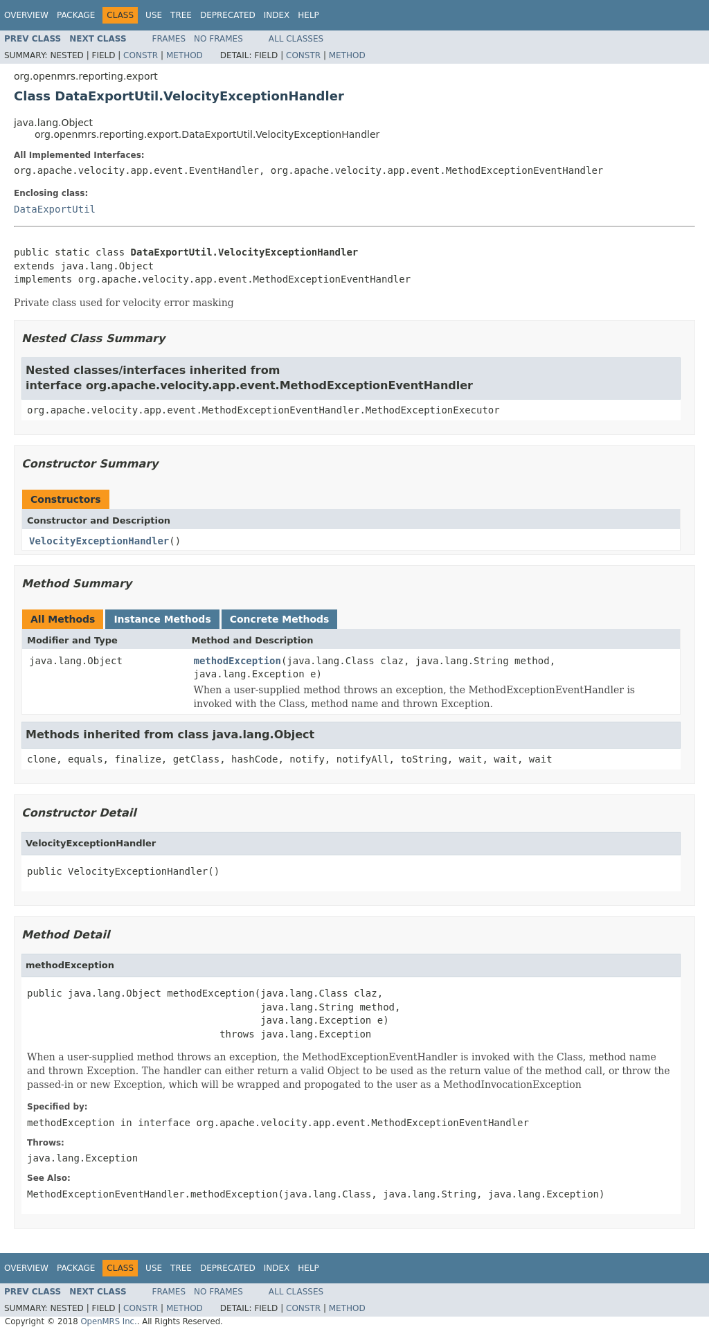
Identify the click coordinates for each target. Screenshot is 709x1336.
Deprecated (227, 15)
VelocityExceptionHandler (99, 540)
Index (277, 15)
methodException (237, 660)
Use (153, 15)
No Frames (218, 39)
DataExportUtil (55, 209)
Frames (169, 39)
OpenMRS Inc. (108, 1321)
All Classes (296, 39)
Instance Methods (162, 619)
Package (76, 15)
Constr (140, 55)
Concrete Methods (280, 619)
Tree (181, 15)
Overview (26, 15)
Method (184, 55)
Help (308, 15)
